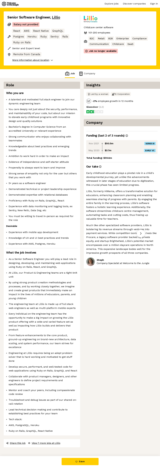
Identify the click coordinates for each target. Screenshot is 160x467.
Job (70, 73)
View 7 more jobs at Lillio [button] (44, 443)
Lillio (56, 17)
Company (87, 73)
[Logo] (10, 4)
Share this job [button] (16, 443)
